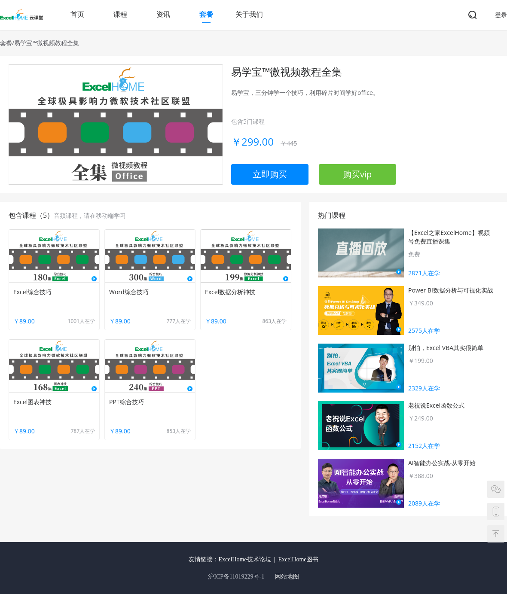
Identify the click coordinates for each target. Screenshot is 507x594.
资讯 (163, 14)
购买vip (357, 174)
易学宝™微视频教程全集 (46, 43)
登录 (501, 15)
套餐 (206, 14)
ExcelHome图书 (298, 559)
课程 (120, 14)
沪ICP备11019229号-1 (236, 576)
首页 (77, 14)
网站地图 (287, 576)
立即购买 (270, 174)
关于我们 (249, 14)
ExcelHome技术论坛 (245, 559)
